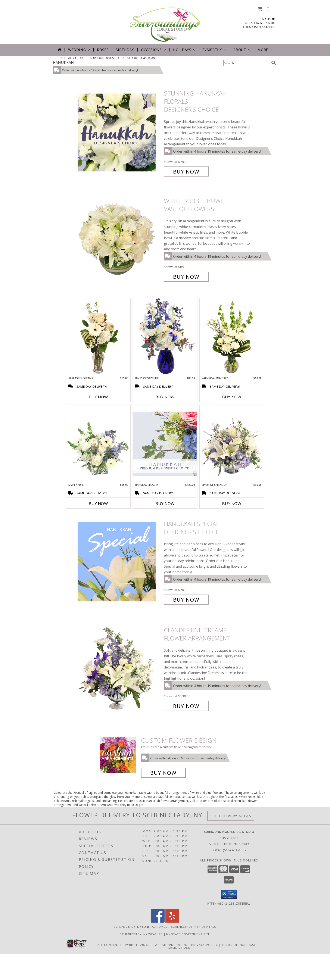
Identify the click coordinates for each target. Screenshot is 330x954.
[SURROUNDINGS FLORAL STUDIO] (165, 24)
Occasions (154, 49)
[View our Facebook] (158, 921)
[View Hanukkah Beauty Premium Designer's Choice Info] (165, 444)
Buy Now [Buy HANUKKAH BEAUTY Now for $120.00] (165, 503)
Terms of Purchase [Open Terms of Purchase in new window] (239, 945)
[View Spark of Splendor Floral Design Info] (232, 444)
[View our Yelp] (172, 921)
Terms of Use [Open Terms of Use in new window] (178, 947)
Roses (102, 49)
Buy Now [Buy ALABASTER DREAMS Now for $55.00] (98, 397)
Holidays (184, 49)
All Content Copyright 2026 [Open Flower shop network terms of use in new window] (122, 945)
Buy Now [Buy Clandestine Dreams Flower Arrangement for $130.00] (186, 706)
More (265, 49)
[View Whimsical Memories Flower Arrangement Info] (232, 337)
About (242, 49)
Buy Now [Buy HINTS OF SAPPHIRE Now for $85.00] (165, 397)
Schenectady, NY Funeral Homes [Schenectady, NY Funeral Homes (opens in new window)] (140, 926)
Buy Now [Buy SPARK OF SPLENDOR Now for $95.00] (231, 503)
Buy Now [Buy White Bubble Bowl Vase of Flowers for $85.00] (186, 276)
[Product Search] (246, 63)
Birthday (124, 49)
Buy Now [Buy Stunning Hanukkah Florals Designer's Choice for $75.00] (186, 171)
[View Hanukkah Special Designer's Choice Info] (120, 562)
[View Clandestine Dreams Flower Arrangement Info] (120, 668)
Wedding (79, 49)
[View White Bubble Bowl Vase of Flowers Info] (120, 239)
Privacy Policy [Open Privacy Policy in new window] (204, 945)
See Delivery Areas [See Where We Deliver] (231, 815)
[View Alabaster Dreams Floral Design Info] (98, 337)
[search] (273, 62)
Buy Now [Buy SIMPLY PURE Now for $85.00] (98, 503)
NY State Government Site (188, 934)
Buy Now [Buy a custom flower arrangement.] (163, 772)
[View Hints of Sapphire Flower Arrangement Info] (165, 337)
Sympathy (215, 49)
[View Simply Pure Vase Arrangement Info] (98, 444)
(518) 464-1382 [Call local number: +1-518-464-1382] (264, 27)
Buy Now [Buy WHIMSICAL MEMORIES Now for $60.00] (231, 397)
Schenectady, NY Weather (141, 934)
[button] (263, 9)
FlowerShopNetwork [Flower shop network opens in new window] (168, 945)
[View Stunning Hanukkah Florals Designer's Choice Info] (120, 132)
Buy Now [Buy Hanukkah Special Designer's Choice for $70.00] (186, 599)
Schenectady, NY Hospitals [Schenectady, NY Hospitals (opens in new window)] (193, 926)
